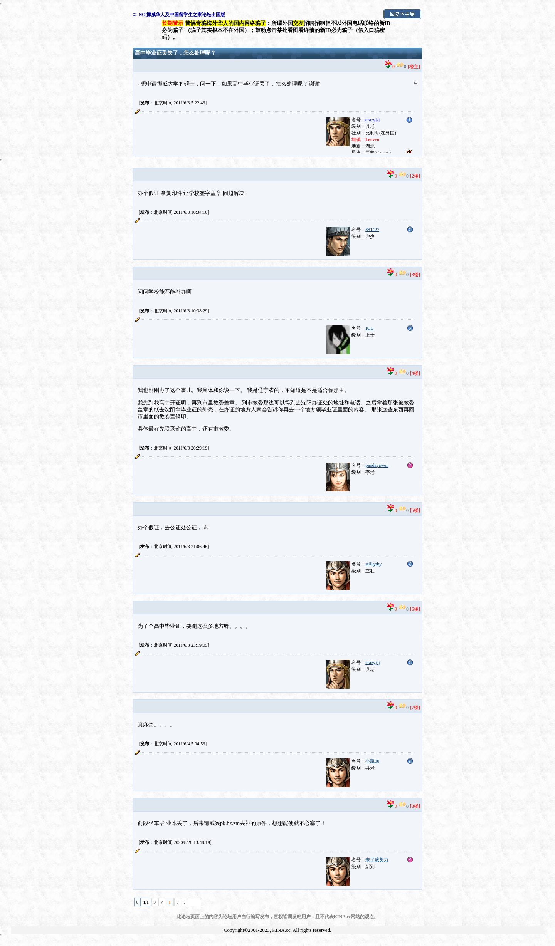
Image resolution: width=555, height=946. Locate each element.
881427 (372, 229)
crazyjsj (372, 662)
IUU (369, 328)
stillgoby (373, 564)
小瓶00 (372, 761)
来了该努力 (376, 859)
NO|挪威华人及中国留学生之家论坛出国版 (182, 14)
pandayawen (376, 465)
